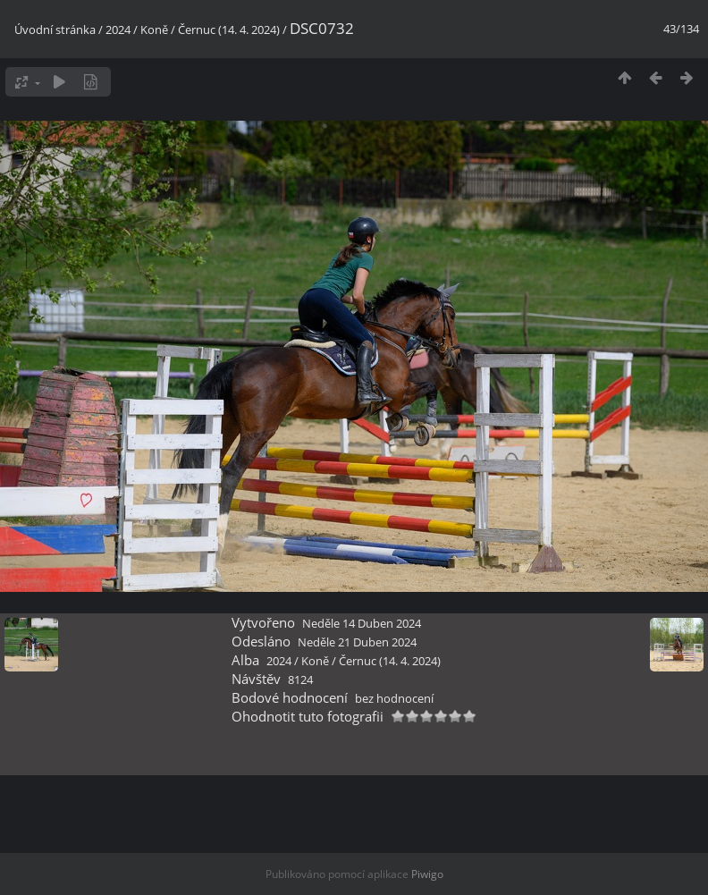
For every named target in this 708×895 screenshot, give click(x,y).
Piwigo (427, 874)
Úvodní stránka (55, 29)
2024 (118, 29)
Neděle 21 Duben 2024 (357, 642)
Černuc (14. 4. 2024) (229, 29)
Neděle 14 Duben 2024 (361, 623)
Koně (154, 29)
